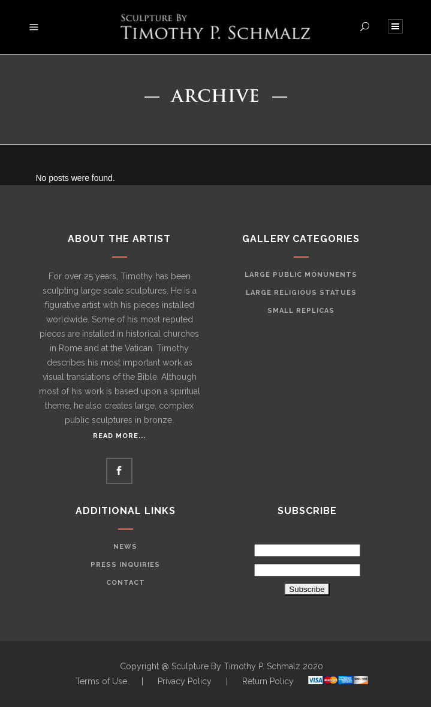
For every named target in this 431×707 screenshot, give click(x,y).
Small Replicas (300, 311)
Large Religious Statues (301, 293)
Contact (125, 583)
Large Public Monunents (301, 275)
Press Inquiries (125, 565)
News (125, 547)
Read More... (119, 436)
